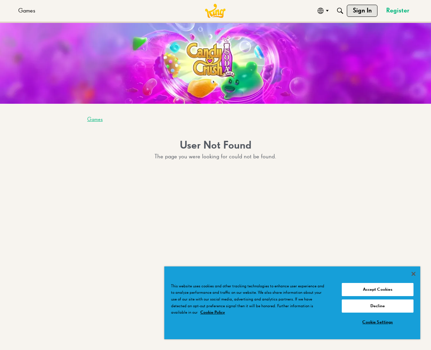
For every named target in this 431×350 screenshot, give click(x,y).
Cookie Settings (377, 322)
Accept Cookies (378, 289)
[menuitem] (26, 11)
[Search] (340, 11)
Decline (377, 306)
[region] (292, 302)
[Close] (413, 274)
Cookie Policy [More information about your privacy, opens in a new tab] (212, 312)
